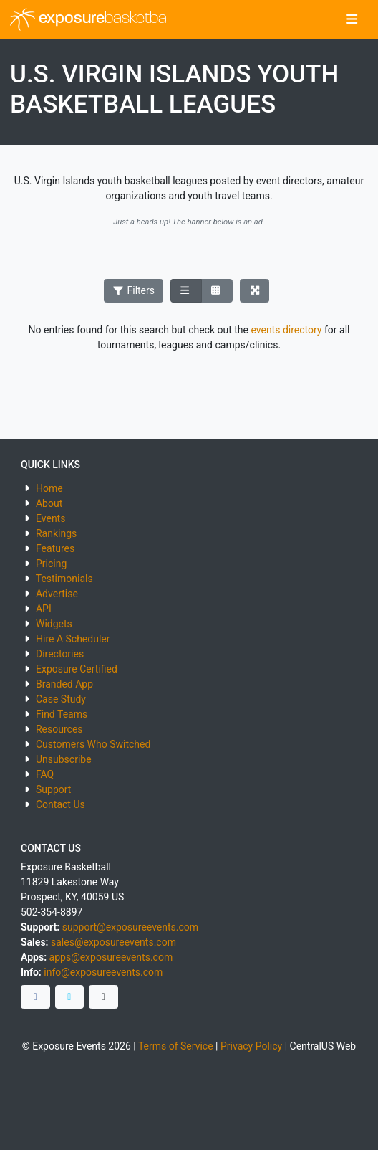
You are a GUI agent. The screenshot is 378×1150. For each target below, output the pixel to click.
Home (49, 488)
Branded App (64, 684)
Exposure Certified (76, 669)
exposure (90, 19)
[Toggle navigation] (352, 20)
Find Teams (61, 714)
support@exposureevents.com (130, 927)
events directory (286, 330)
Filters (133, 290)
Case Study (61, 699)
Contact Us (60, 804)
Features (55, 548)
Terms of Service (175, 1046)
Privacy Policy (251, 1046)
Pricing (51, 563)
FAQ (45, 774)
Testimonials (64, 578)
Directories (60, 654)
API (44, 608)
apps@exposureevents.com (111, 957)
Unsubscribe (64, 759)
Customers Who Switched (93, 744)
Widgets (54, 623)
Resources (59, 729)
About (49, 503)
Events (50, 518)
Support (53, 789)
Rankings (56, 533)
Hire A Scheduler (73, 639)
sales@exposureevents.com (113, 942)
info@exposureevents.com (103, 972)
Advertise (57, 593)
